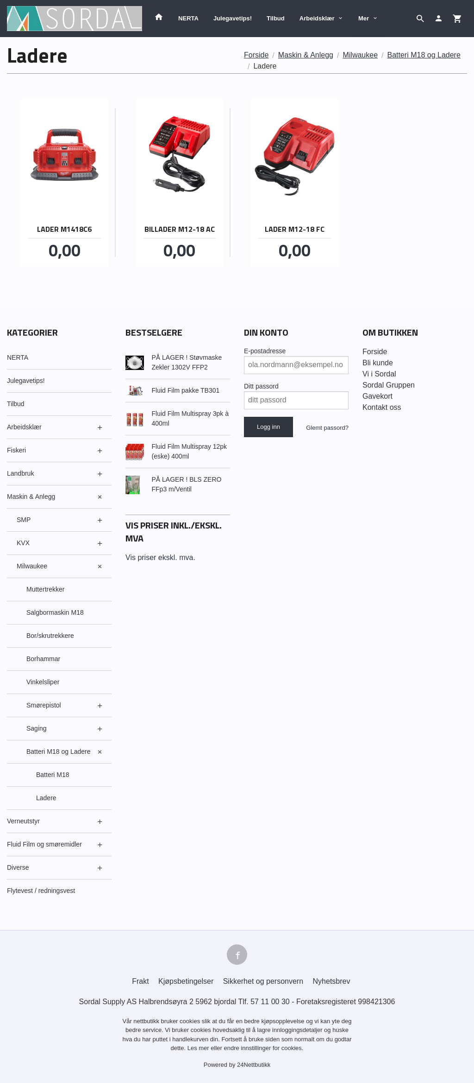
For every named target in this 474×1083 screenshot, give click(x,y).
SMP (24, 519)
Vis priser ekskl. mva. (160, 557)
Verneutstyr (23, 821)
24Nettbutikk (253, 1064)
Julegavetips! (232, 18)
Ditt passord (261, 386)
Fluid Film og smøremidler (44, 844)
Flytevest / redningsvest (41, 890)
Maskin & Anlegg (31, 496)
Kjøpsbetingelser (185, 981)
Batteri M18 (52, 774)
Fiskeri (16, 450)
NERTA (188, 18)
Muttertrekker (45, 589)
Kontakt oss (381, 407)
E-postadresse (265, 351)
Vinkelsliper (42, 682)
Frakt (140, 981)
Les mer (199, 1048)
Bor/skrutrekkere (50, 635)
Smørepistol (43, 705)
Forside (256, 55)
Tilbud (276, 18)
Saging (36, 728)
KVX (23, 543)
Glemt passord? (327, 427)
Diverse (18, 867)
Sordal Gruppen (388, 385)
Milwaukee (32, 566)
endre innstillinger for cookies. (263, 1048)
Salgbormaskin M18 (55, 612)
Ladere (46, 798)
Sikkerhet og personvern (263, 981)
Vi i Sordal (379, 374)
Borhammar (43, 659)
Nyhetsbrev (331, 981)
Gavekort (377, 396)
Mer (363, 18)
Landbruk (20, 473)
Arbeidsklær (317, 18)
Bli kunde (377, 363)
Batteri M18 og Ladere (58, 751)
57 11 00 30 (270, 1002)
